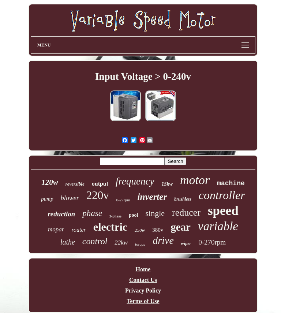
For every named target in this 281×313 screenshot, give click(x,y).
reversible (75, 184)
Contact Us (143, 280)
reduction (61, 214)
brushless (182, 199)
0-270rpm (212, 242)
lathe (67, 242)
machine (231, 183)
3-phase (115, 216)
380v (157, 230)
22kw (121, 242)
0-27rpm (123, 200)
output (100, 183)
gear (181, 227)
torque (140, 244)
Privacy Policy (143, 290)
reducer (186, 212)
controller (222, 195)
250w (140, 230)
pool (133, 215)
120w (49, 182)
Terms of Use (143, 301)
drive (163, 240)
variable (218, 226)
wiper (186, 243)
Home (143, 269)
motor (195, 180)
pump (47, 199)
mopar (56, 229)
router (78, 230)
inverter (152, 197)
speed (223, 211)
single (155, 213)
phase (92, 213)
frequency (135, 181)
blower (70, 198)
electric (110, 227)
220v (97, 195)
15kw (167, 184)
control (94, 241)
